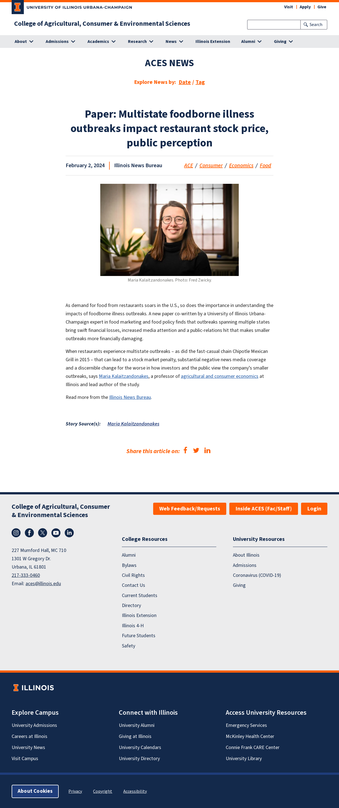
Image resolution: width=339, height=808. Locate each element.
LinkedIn (69, 533)
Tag (200, 82)
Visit (288, 7)
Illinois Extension (213, 41)
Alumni (129, 555)
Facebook (29, 533)
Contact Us (133, 585)
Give (321, 7)
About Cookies (35, 791)
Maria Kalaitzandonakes (123, 376)
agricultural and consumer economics (219, 376)
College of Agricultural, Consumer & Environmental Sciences (102, 24)
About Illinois (246, 555)
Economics (241, 165)
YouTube (56, 533)
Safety (128, 645)
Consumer (211, 165)
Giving (239, 585)
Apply (305, 7)
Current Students (139, 595)
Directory (131, 605)
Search (316, 25)
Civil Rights (133, 575)
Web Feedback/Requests (189, 509)
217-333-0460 (26, 575)
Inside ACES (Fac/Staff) (263, 509)
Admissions (244, 565)
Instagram (16, 533)
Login (314, 509)
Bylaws (129, 565)
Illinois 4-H (133, 625)
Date (185, 82)
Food (265, 165)
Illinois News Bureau (130, 397)
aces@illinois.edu (43, 583)
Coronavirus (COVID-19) (257, 575)
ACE (188, 165)
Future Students (138, 635)
